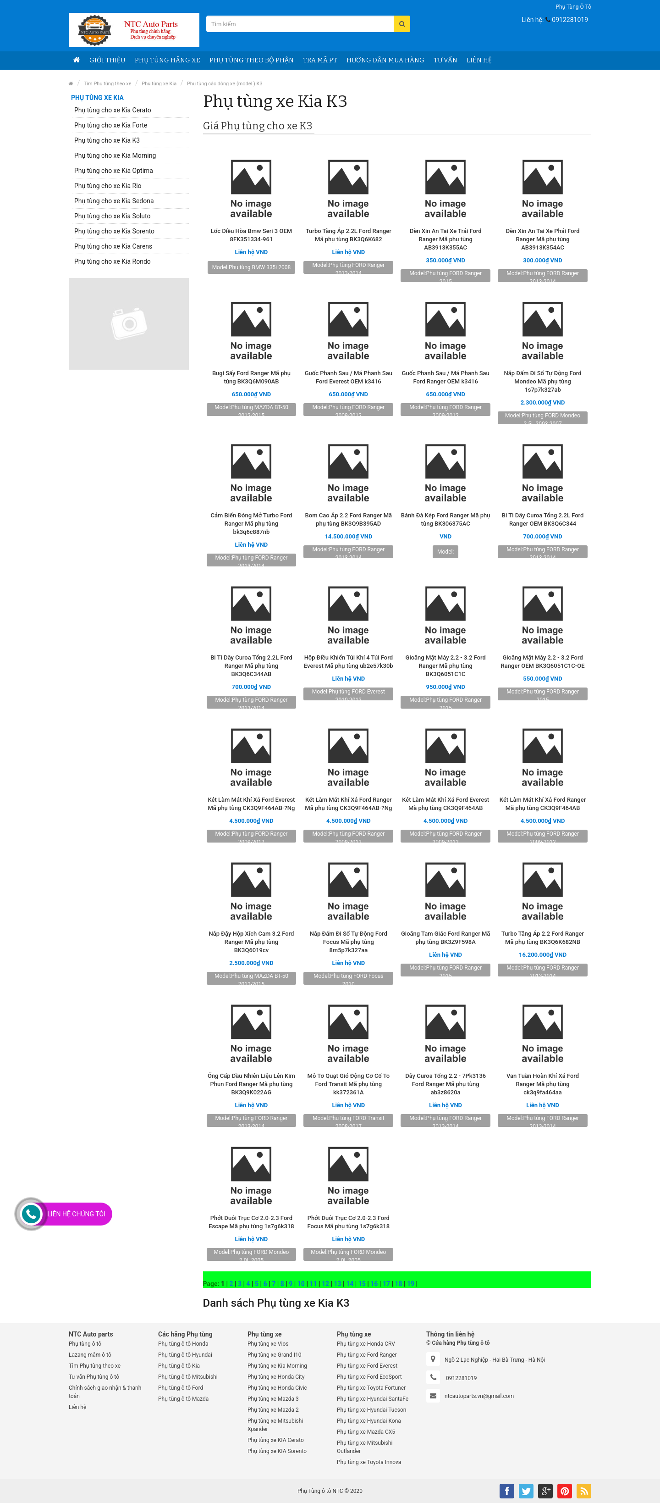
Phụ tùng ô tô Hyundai (185, 1355)
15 (362, 1283)
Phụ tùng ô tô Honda (183, 1344)
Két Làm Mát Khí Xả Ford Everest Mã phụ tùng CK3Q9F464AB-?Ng (251, 803)
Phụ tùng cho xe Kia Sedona (114, 201)
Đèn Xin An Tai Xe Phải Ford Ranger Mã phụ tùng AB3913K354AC (543, 239)
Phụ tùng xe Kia (159, 84)
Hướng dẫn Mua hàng (385, 60)
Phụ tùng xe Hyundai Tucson (371, 1410)
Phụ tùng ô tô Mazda (183, 1399)
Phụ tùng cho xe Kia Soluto (112, 216)
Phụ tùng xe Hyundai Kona (369, 1421)
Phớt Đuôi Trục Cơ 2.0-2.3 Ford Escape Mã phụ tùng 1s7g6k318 (251, 1222)
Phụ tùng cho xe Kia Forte (110, 125)
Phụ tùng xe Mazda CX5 (366, 1432)
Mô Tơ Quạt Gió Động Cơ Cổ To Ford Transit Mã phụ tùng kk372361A (349, 1084)
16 (374, 1283)
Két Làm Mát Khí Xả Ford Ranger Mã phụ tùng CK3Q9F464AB (543, 803)
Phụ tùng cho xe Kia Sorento (114, 231)
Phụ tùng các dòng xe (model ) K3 (225, 84)
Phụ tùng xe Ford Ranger (367, 1355)
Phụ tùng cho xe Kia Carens (113, 246)
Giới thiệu (107, 60)
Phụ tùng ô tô (573, 7)
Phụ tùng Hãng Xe (167, 60)
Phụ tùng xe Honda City (276, 1377)
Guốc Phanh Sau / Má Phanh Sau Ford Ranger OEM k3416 (446, 377)
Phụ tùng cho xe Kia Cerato (112, 110)
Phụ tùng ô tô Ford (180, 1388)
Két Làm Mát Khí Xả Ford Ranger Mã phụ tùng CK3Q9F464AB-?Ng (348, 803)
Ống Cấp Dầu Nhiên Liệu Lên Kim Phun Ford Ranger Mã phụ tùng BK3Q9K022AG (251, 1084)
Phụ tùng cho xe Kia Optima (113, 170)
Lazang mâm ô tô (90, 1355)
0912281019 (570, 19)
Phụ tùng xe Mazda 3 (273, 1399)
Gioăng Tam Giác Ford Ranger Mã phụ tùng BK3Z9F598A (445, 937)
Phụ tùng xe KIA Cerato (276, 1440)
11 (313, 1283)
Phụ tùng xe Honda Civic (277, 1388)
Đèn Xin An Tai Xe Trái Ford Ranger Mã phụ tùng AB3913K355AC (446, 239)
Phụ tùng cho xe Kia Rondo (112, 261)
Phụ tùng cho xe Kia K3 (107, 140)
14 (349, 1283)
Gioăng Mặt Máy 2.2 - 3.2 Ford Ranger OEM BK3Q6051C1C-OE (543, 661)
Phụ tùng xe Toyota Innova (369, 1462)
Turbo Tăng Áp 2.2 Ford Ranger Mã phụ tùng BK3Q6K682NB (542, 937)
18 (398, 1283)
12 (325, 1283)
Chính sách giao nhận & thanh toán (105, 1392)
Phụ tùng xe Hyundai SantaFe (372, 1399)
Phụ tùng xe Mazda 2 (273, 1410)
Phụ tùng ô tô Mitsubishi (188, 1377)
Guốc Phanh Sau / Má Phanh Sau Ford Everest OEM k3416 (348, 377)
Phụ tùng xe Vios (268, 1344)
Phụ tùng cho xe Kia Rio (108, 185)
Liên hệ (77, 1407)
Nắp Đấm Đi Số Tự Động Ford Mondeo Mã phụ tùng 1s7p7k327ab (543, 381)
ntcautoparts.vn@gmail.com (479, 1396)
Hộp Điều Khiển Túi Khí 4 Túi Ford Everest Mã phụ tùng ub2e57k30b (348, 661)
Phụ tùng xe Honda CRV (366, 1344)
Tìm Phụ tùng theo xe (108, 84)
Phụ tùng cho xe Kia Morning (115, 155)
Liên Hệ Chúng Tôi (76, 1214)
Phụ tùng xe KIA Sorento (277, 1451)
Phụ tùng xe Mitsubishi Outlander (364, 1447)
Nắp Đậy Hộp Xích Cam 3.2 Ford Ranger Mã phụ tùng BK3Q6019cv (251, 942)
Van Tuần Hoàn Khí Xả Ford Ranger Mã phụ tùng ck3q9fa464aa (542, 1084)
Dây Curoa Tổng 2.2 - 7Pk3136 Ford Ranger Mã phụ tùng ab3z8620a (445, 1084)
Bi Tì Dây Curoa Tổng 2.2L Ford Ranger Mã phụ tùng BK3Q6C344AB (251, 665)
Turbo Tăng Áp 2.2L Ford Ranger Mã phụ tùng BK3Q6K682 (348, 235)
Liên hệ (479, 60)
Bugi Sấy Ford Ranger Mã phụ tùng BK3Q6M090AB (251, 377)
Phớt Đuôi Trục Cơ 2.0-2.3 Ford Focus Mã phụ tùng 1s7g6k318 (349, 1222)
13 (337, 1283)
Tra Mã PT (320, 60)
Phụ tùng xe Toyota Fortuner (371, 1388)
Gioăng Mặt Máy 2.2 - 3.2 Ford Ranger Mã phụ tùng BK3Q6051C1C (446, 665)
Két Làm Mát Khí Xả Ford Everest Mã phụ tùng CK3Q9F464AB (445, 803)
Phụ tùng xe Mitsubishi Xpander (275, 1425)
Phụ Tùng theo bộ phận (251, 60)
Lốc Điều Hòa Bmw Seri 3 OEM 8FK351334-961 (251, 235)
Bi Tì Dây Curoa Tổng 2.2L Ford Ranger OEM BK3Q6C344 (543, 519)
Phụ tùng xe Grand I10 (275, 1355)
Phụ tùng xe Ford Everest (367, 1366)
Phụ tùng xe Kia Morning (277, 1366)
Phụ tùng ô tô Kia (179, 1366)
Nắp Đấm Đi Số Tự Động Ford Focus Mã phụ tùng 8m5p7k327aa (348, 942)
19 (410, 1283)
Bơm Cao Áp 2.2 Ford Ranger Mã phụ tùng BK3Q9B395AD (348, 519)
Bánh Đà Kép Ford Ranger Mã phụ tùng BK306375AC (445, 519)
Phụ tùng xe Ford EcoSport (369, 1377)
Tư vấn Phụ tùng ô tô (94, 1377)
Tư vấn (445, 60)
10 (301, 1283)
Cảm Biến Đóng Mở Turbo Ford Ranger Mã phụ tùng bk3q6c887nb (251, 523)
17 (386, 1283)
